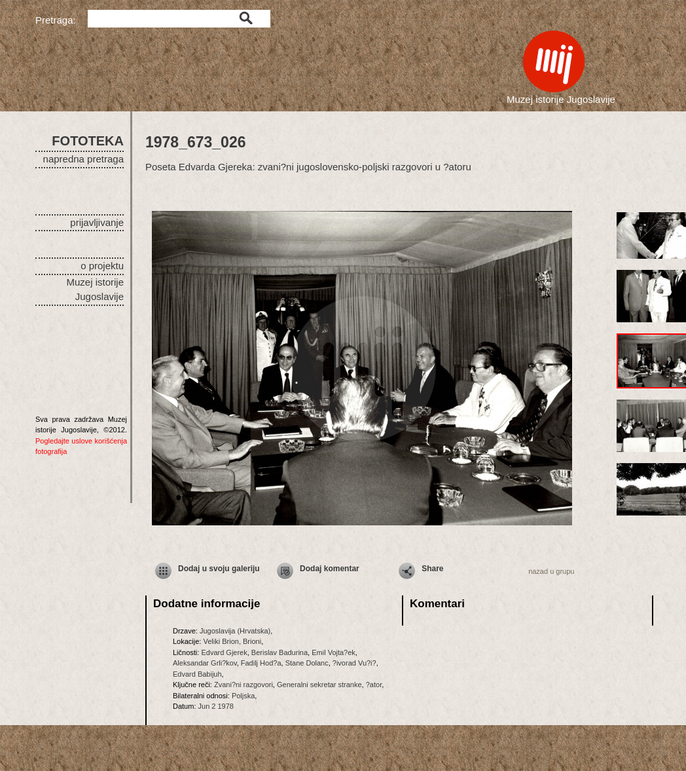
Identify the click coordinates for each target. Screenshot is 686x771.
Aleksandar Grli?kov (205, 663)
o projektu (102, 265)
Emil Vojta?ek (333, 652)
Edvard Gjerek (224, 652)
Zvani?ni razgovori (243, 684)
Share (432, 568)
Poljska (243, 696)
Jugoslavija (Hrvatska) (235, 631)
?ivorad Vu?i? (354, 663)
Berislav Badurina (279, 652)
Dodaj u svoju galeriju (219, 568)
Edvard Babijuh (197, 674)
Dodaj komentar (329, 568)
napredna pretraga (83, 158)
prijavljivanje (97, 222)
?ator (374, 684)
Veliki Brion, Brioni (232, 641)
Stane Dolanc (307, 663)
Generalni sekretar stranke (319, 684)
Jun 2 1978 (216, 706)
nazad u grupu (551, 571)
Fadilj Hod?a (261, 663)
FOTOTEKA (88, 141)
